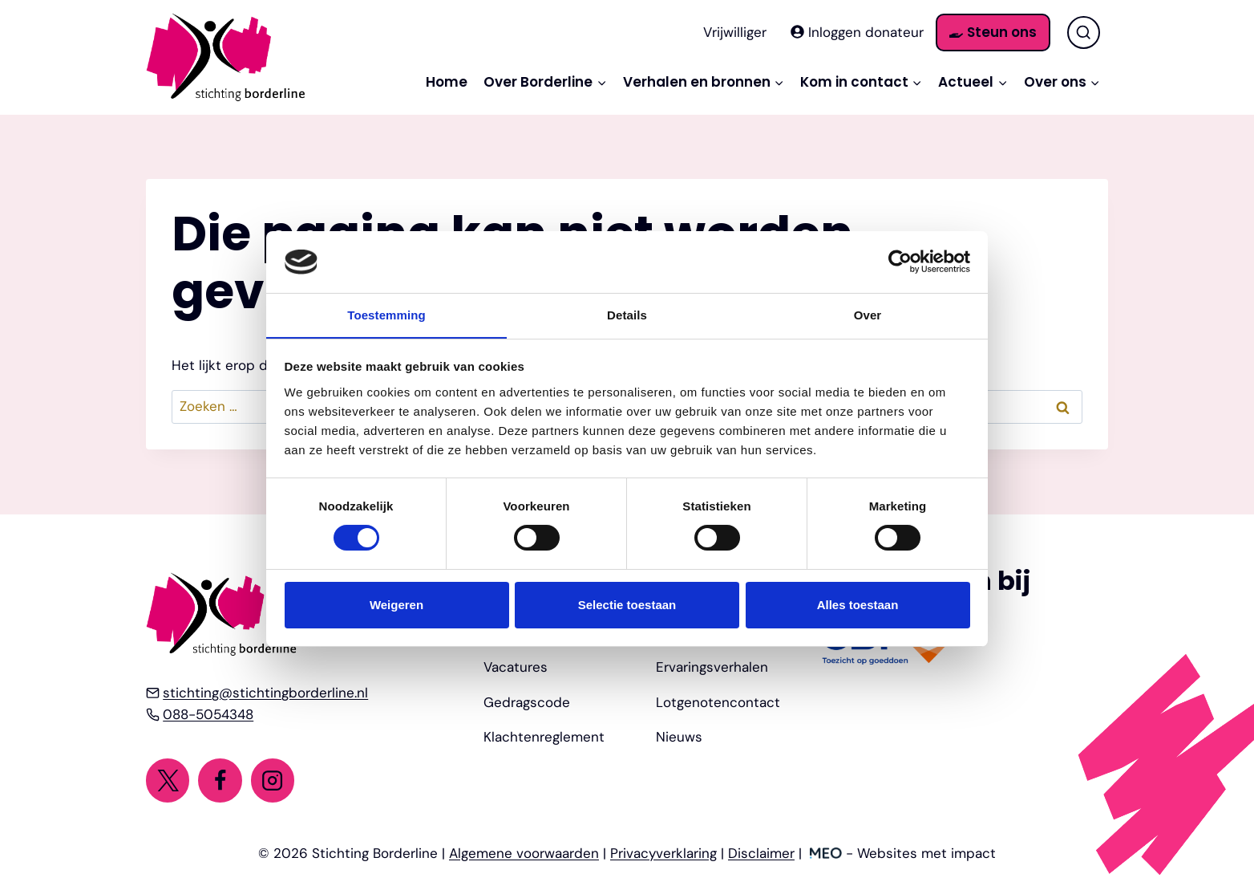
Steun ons (993, 32)
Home (446, 81)
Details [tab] (627, 314)
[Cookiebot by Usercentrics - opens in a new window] (900, 262)
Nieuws (679, 737)
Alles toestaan (858, 605)
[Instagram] (272, 780)
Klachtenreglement (544, 737)
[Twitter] (167, 780)
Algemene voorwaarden (524, 853)
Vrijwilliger (735, 32)
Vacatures (515, 667)
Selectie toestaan (627, 605)
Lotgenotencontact (718, 702)
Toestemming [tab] (386, 314)
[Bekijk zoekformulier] (1083, 32)
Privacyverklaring (663, 853)
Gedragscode (526, 702)
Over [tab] (868, 314)
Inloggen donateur (857, 32)
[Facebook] (219, 780)
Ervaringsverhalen (712, 667)
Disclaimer (761, 853)
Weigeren (396, 605)
